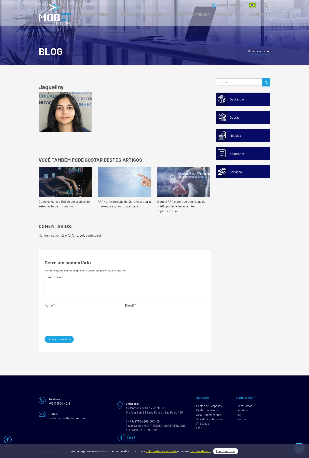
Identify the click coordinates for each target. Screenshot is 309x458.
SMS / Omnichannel (208, 416)
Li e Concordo (225, 451)
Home (252, 51)
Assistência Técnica (209, 420)
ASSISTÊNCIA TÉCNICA (193, 14)
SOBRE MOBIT (259, 14)
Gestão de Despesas (209, 407)
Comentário (54, 277)
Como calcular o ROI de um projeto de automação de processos (65, 187)
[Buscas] (265, 5)
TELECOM (127, 14)
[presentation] (71, 326)
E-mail (130, 305)
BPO (240, 14)
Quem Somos (244, 407)
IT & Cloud (202, 424)
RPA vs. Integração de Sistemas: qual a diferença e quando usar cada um (124, 187)
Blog (238, 416)
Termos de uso (200, 451)
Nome (50, 305)
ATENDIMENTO (227, 5)
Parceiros (242, 411)
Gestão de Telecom (208, 411)
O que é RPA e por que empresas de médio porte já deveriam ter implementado (183, 190)
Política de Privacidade (161, 451)
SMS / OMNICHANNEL (155, 14)
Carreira (241, 420)
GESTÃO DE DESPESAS (98, 14)
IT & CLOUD (223, 14)
